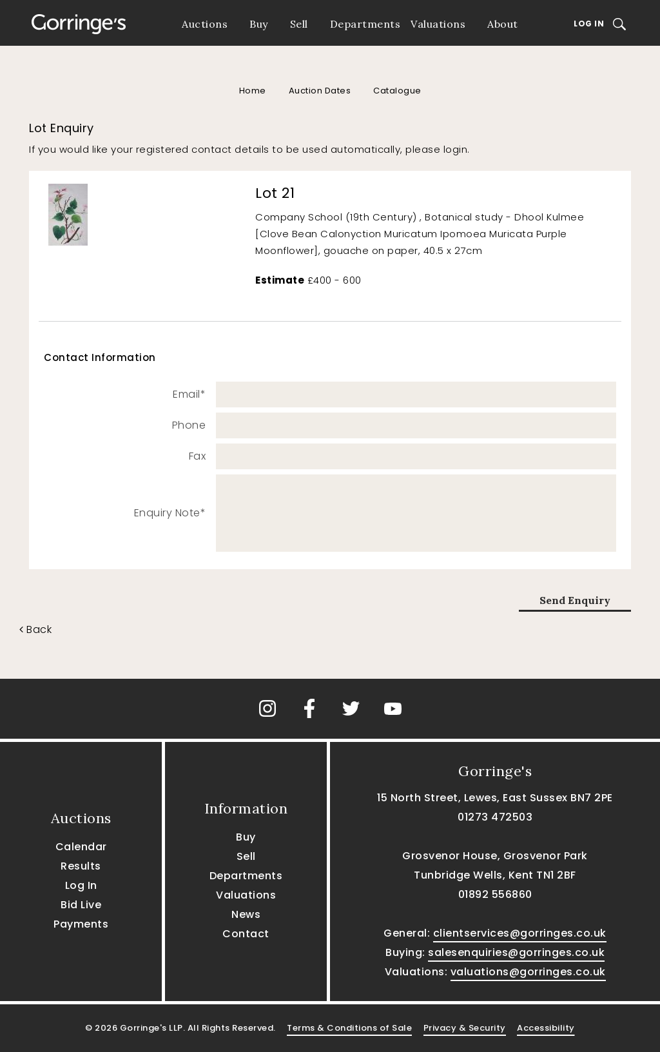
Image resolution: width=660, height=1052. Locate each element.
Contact (245, 933)
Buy (258, 23)
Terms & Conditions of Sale (349, 1028)
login (455, 149)
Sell (299, 23)
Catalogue (397, 90)
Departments (365, 23)
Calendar (81, 846)
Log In (589, 23)
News (245, 914)
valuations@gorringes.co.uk (528, 971)
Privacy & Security (464, 1028)
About (502, 23)
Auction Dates (320, 90)
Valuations (438, 23)
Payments (80, 924)
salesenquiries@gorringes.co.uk (516, 952)
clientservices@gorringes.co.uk (520, 933)
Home (252, 90)
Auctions (205, 23)
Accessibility (546, 1028)
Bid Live (81, 904)
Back (35, 629)
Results (81, 866)
